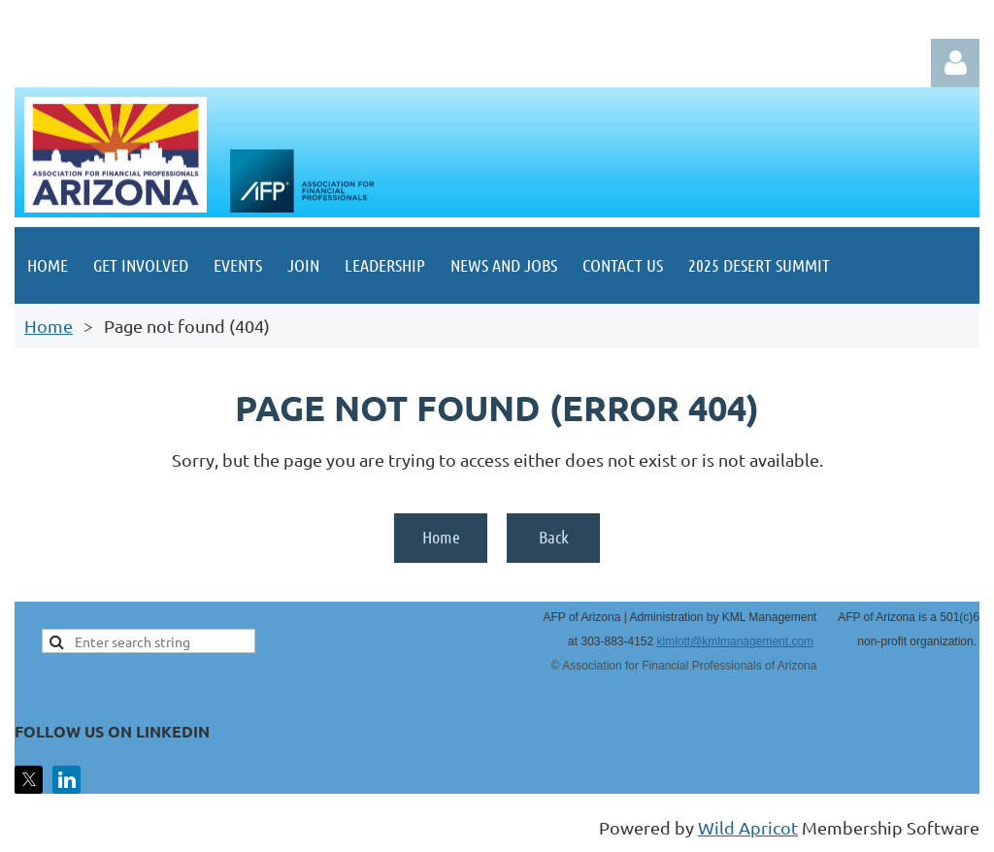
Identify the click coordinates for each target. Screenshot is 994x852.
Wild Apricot (748, 827)
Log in (955, 63)
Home (48, 325)
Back (554, 536)
